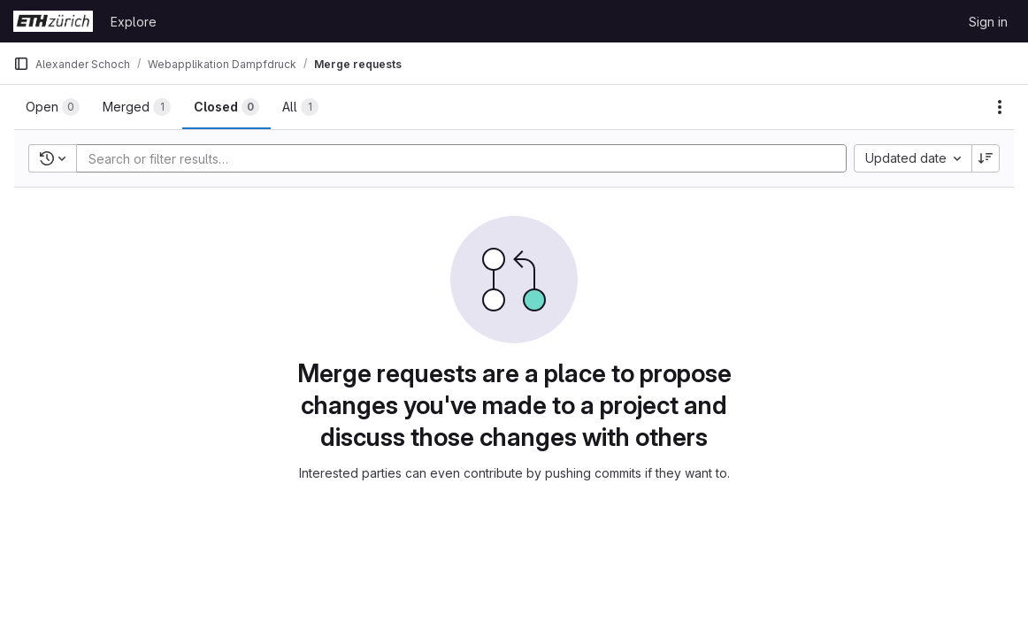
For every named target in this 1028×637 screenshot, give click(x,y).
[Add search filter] (467, 158)
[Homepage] (53, 21)
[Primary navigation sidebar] (21, 64)
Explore (134, 21)
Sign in (988, 21)
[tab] (52, 107)
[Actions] (1000, 107)
